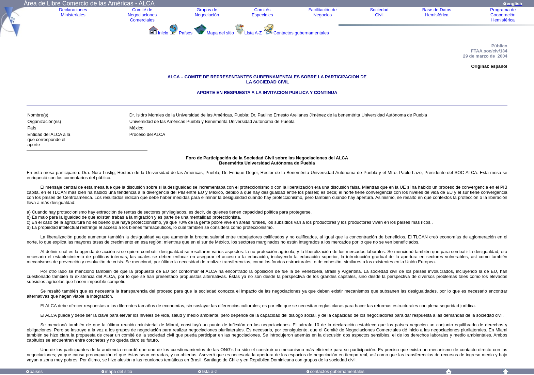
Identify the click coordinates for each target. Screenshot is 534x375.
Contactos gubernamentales (301, 32)
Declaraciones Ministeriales (73, 12)
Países (185, 32)
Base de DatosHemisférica (436, 12)
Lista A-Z (254, 32)
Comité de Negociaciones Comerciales (142, 14)
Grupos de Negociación (207, 12)
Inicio (163, 32)
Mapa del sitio (220, 32)
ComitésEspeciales (262, 12)
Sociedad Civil (379, 12)
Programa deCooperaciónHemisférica (503, 14)
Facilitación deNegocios (323, 12)
